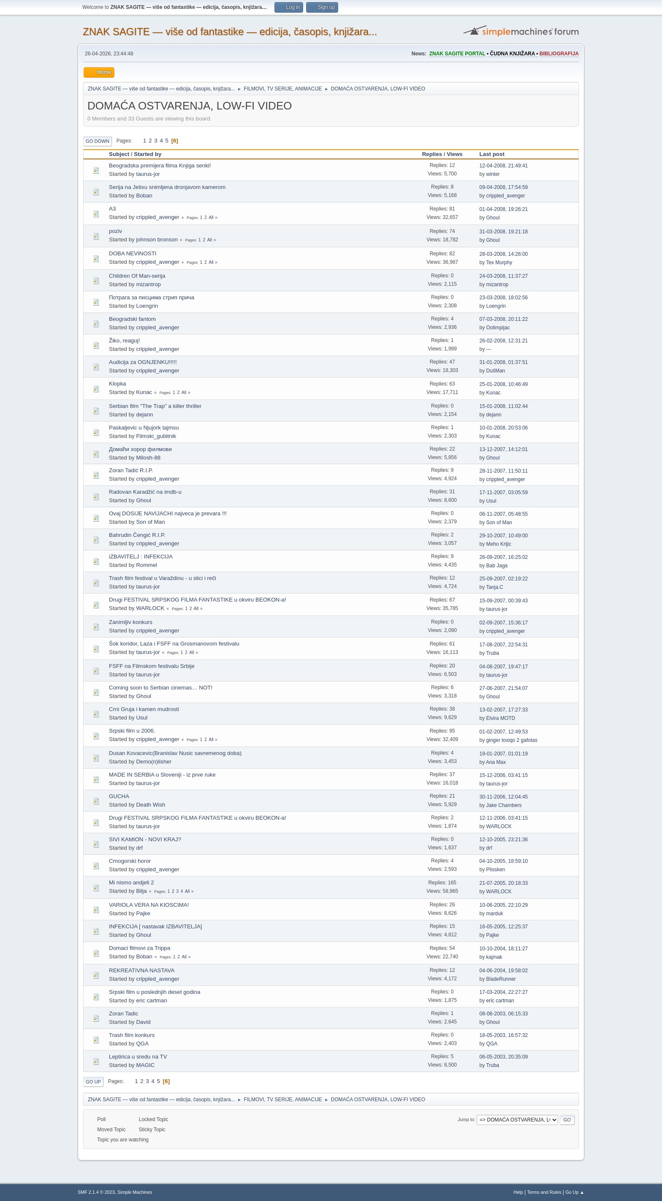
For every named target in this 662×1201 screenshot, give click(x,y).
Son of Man (150, 522)
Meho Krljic (498, 544)
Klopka (117, 383)
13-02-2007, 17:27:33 (504, 710)
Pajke (143, 913)
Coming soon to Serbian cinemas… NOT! (160, 687)
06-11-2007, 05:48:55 (504, 514)
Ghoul (493, 218)
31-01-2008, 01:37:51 (504, 362)
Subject (119, 154)
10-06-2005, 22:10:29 (504, 905)
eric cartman (151, 1000)
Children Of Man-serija (137, 276)
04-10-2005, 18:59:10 (504, 861)
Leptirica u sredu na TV (138, 1056)
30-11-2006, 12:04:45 (504, 797)
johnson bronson (157, 239)
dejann (144, 414)
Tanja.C (494, 587)
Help (518, 1192)
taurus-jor (148, 174)
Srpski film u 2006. (132, 731)
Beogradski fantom (132, 319)
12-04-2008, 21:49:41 (504, 166)
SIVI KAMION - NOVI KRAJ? (145, 839)
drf (139, 848)
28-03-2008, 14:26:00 (504, 254)
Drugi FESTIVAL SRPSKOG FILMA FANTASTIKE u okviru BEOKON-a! (197, 599)
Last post (496, 154)
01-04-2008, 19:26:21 (504, 209)
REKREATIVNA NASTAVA (141, 970)
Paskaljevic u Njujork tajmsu (144, 427)
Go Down (97, 141)
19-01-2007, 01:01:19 (504, 754)
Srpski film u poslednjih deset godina (154, 992)
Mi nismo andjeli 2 (131, 882)
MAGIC (145, 1065)
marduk (494, 913)
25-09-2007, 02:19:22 (504, 579)
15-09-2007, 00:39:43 (504, 601)
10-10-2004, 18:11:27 (504, 949)
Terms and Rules (544, 1192)
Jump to (466, 1119)
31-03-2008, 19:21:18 (504, 232)
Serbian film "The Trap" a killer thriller (155, 406)
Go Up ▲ (574, 1192)
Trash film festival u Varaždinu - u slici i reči (162, 578)
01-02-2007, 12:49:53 (504, 732)
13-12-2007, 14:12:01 (504, 449)
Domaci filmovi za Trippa (139, 948)
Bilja (141, 891)
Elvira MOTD (500, 718)
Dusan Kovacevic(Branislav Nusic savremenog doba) (175, 753)
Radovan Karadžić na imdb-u (145, 492)
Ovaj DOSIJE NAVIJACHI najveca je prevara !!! (168, 513)
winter (493, 174)
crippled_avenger (505, 196)
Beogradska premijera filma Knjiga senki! (160, 165)
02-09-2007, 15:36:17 (504, 623)
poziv (115, 231)
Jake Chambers (504, 805)
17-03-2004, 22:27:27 (504, 992)
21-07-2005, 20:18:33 (504, 883)
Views (455, 154)
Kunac (144, 392)
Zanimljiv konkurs (130, 622)
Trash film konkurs (132, 1035)
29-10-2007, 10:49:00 (504, 536)
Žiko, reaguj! (124, 340)
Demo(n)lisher (153, 761)
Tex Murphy (499, 262)
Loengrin (147, 306)
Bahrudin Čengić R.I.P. (137, 535)
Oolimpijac (498, 328)
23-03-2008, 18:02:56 (504, 298)
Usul (491, 501)
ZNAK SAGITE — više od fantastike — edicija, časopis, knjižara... (230, 31)
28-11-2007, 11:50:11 (504, 471)
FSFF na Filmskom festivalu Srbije (152, 666)
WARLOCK (150, 608)
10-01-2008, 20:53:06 (504, 428)
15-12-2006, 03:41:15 (504, 775)
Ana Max (496, 762)
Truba (492, 653)
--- (488, 349)
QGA (142, 1043)
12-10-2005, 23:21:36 (504, 840)
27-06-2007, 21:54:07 (504, 688)
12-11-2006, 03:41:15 (504, 818)
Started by (147, 154)
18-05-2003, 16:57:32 (504, 1035)
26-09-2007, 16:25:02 (504, 557)
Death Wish (150, 805)
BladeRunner (501, 979)
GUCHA (119, 796)
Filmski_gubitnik (156, 436)
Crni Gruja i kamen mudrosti (144, 709)
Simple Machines (134, 1192)
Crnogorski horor (130, 861)
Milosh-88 (148, 457)
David (143, 1022)
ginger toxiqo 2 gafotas (511, 740)
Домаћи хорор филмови (140, 449)
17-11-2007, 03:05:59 (504, 492)
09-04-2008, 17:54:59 (504, 187)
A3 (112, 208)
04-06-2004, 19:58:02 (504, 971)
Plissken (495, 870)
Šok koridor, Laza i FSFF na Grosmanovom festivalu (174, 643)
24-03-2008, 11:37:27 (504, 276)
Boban (144, 195)
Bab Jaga (497, 566)
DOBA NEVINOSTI (133, 253)
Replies (432, 154)
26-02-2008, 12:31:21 (504, 341)
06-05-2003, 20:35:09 (504, 1057)
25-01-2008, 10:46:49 (504, 384)
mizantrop (148, 284)
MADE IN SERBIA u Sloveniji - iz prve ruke (162, 774)
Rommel (146, 565)
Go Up (93, 1081)
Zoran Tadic (123, 1013)
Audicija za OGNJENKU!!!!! (143, 362)
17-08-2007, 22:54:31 (504, 645)
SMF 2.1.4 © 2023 (96, 1192)
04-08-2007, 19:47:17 (504, 667)
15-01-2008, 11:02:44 (504, 406)
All (211, 217)
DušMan (495, 371)
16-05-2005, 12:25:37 (504, 927)
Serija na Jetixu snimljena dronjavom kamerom (167, 187)
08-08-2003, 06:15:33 (504, 1014)
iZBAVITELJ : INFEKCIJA (141, 556)
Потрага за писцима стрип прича (151, 297)
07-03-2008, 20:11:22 (504, 319)
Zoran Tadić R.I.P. (131, 470)
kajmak (494, 957)
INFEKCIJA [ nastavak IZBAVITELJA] (155, 926)
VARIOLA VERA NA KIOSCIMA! (149, 905)
